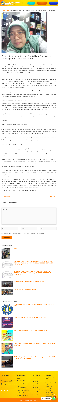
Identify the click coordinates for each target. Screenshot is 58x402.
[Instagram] (8, 390)
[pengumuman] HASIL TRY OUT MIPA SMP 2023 (30, 330)
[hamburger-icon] (24, 3)
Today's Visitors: (50, 382)
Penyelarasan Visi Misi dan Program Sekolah (29, 281)
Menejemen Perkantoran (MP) (22, 386)
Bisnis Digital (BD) (22, 383)
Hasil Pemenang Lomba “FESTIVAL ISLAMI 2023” (30, 317)
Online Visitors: (49, 381)
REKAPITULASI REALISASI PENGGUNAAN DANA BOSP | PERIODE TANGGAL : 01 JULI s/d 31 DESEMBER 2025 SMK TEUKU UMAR (33, 273)
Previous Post (6, 196)
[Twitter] (5, 390)
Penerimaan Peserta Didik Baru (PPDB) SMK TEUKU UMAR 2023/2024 (34, 344)
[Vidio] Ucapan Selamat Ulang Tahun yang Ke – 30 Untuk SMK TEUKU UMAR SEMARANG (35, 357)
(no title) (14, 248)
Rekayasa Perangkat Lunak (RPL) (23, 391)
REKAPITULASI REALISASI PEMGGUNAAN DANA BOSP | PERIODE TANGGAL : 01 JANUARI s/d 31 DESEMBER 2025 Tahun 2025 (33, 263)
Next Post (53, 196)
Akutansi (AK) (21, 380)
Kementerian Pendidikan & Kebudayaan (36, 381)
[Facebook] (2, 390)
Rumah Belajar (37, 392)
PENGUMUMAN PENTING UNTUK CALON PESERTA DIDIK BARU (34, 305)
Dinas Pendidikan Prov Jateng (36, 387)
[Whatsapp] (54, 398)
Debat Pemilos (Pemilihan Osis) (25, 289)
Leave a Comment (6, 61)
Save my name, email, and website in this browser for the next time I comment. (24, 233)
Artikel (13, 61)
